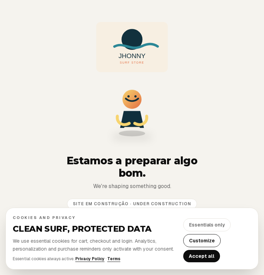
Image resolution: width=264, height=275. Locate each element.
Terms (113, 259)
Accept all (201, 256)
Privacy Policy (89, 259)
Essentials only (207, 225)
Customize (202, 241)
